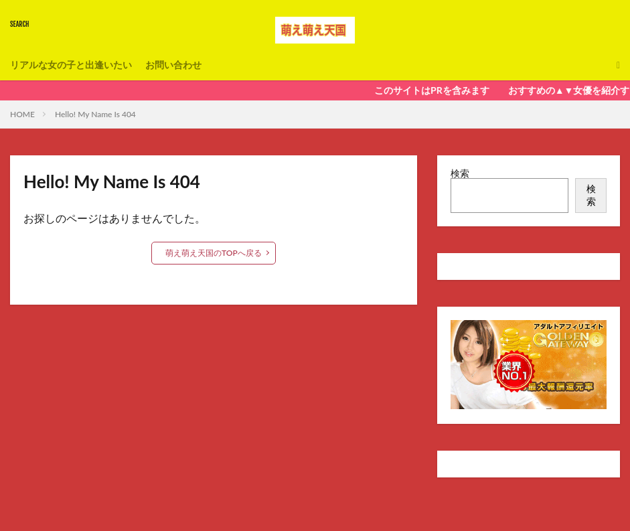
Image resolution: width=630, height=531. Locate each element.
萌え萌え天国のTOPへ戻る (213, 253)
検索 (460, 173)
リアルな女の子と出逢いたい (71, 64)
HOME (22, 114)
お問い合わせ (173, 64)
